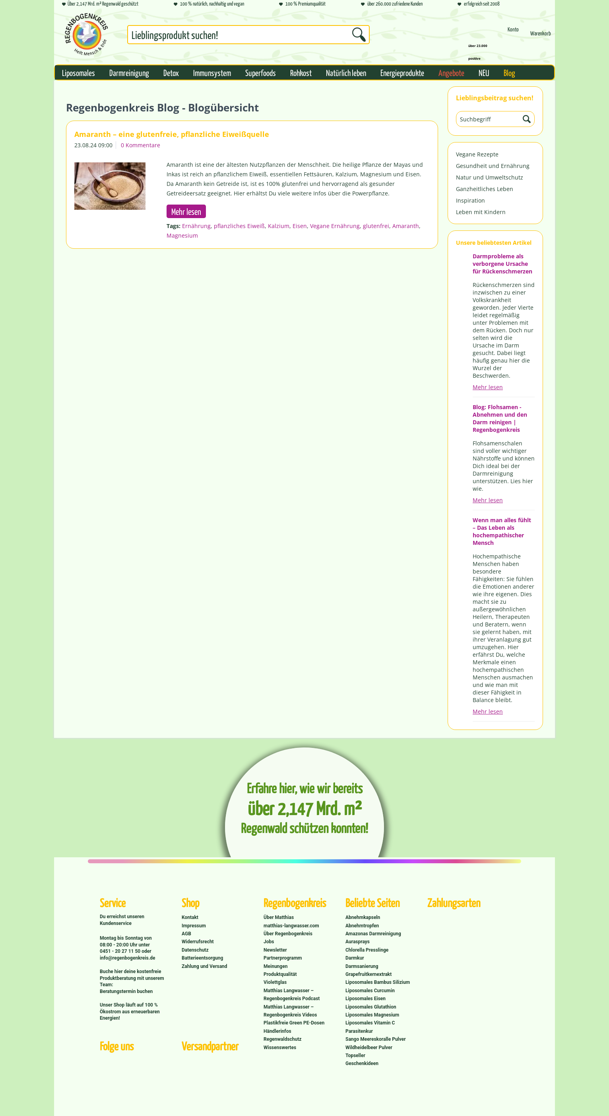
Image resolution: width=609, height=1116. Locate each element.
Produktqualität (280, 974)
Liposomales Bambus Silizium (377, 982)
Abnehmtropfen (362, 926)
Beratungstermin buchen (126, 991)
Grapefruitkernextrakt (368, 974)
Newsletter (275, 950)
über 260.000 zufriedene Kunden (392, 4)
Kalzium (278, 226)
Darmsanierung (361, 966)
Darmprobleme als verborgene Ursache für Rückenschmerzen (502, 263)
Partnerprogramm (283, 958)
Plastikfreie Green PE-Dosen (294, 1023)
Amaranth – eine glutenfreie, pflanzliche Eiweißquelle (171, 134)
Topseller (355, 1055)
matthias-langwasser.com (291, 926)
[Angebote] (451, 72)
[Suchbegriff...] (248, 34)
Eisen (300, 226)
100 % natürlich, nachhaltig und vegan (209, 4)
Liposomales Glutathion (370, 1007)
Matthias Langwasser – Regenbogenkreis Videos (290, 1011)
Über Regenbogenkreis (288, 934)
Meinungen (275, 966)
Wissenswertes (280, 1047)
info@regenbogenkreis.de (127, 958)
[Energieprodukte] (402, 72)
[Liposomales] (78, 72)
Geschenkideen (361, 1063)
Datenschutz (195, 950)
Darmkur (354, 958)
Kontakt (190, 917)
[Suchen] (359, 35)
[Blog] (509, 72)
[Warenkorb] (540, 37)
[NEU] (484, 72)
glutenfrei (376, 226)
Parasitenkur (359, 1031)
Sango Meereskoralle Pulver (375, 1039)
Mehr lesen (488, 387)
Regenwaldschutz (282, 1039)
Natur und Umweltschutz (489, 177)
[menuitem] (248, 36)
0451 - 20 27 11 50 (121, 951)
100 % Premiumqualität (302, 4)
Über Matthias (279, 917)
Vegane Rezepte (477, 154)
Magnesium (182, 235)
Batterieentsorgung (202, 958)
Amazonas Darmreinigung (373, 934)
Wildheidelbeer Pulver (368, 1047)
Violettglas (275, 982)
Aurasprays (357, 941)
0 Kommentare (140, 145)
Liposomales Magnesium (372, 1015)
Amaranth (405, 226)
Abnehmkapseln (362, 917)
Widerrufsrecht (198, 941)
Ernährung (196, 226)
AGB (186, 934)
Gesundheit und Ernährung (492, 166)
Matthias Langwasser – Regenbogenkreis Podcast (292, 994)
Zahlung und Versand (204, 966)
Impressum (194, 926)
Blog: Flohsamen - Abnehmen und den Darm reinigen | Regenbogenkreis (500, 418)
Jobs (269, 941)
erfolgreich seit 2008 (479, 4)
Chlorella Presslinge (366, 950)
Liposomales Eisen (365, 998)
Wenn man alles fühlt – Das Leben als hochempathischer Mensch (502, 531)
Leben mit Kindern (481, 212)
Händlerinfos (277, 1031)
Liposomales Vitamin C (370, 1023)
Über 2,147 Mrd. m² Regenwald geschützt (100, 4)
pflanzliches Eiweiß (239, 226)
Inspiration (470, 200)
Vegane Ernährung (335, 226)
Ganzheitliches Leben (484, 189)
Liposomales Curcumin (370, 990)
